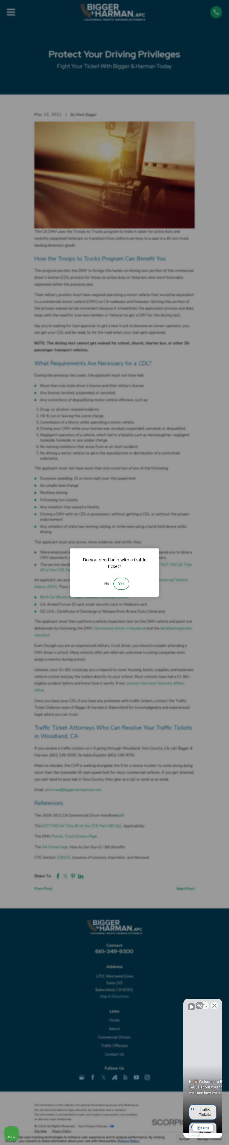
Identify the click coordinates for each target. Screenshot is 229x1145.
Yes (121, 583)
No (106, 583)
